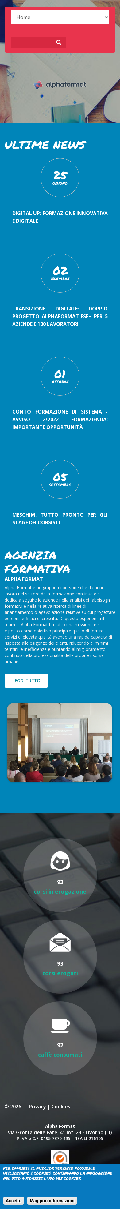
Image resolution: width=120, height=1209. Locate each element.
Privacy (37, 1106)
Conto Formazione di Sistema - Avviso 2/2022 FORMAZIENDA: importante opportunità (60, 419)
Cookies (61, 1106)
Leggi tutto (26, 680)
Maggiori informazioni (52, 1200)
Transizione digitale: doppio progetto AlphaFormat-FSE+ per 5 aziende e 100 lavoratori (60, 316)
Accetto (13, 1200)
